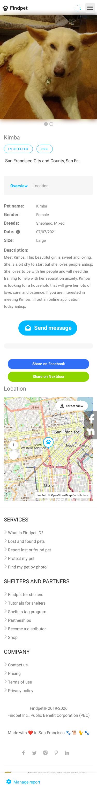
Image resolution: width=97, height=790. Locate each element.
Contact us (18, 664)
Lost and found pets (26, 541)
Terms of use (20, 682)
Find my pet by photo (27, 567)
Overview (19, 185)
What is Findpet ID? (25, 532)
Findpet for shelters (25, 594)
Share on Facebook (48, 363)
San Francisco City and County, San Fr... (43, 160)
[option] (48, 67)
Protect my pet (21, 558)
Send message (48, 328)
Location (41, 185)
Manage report (22, 782)
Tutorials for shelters (27, 603)
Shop (13, 637)
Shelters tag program (27, 611)
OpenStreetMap (61, 495)
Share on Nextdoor (48, 376)
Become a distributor (27, 628)
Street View (74, 406)
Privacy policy (20, 690)
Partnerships (19, 620)
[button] (44, 437)
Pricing (14, 673)
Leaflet (41, 495)
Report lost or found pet (29, 549)
